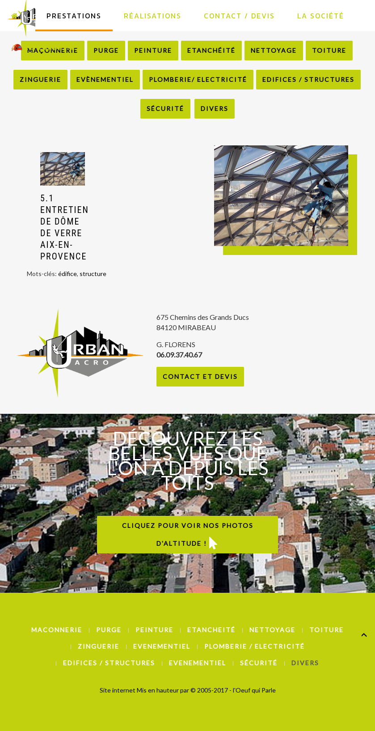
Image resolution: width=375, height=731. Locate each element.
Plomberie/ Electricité (198, 79)
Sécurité (165, 108)
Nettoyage (272, 629)
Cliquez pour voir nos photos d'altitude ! (187, 535)
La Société (320, 15)
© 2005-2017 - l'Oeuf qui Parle (233, 690)
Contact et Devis (200, 376)
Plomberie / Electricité (254, 646)
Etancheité (211, 629)
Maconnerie (56, 629)
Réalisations (152, 15)
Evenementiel (161, 646)
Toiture (326, 629)
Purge (109, 629)
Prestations (73, 15)
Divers (214, 108)
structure (93, 273)
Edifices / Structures (308, 79)
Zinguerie (40, 79)
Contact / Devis (239, 15)
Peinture (154, 629)
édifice (67, 273)
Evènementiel (105, 79)
